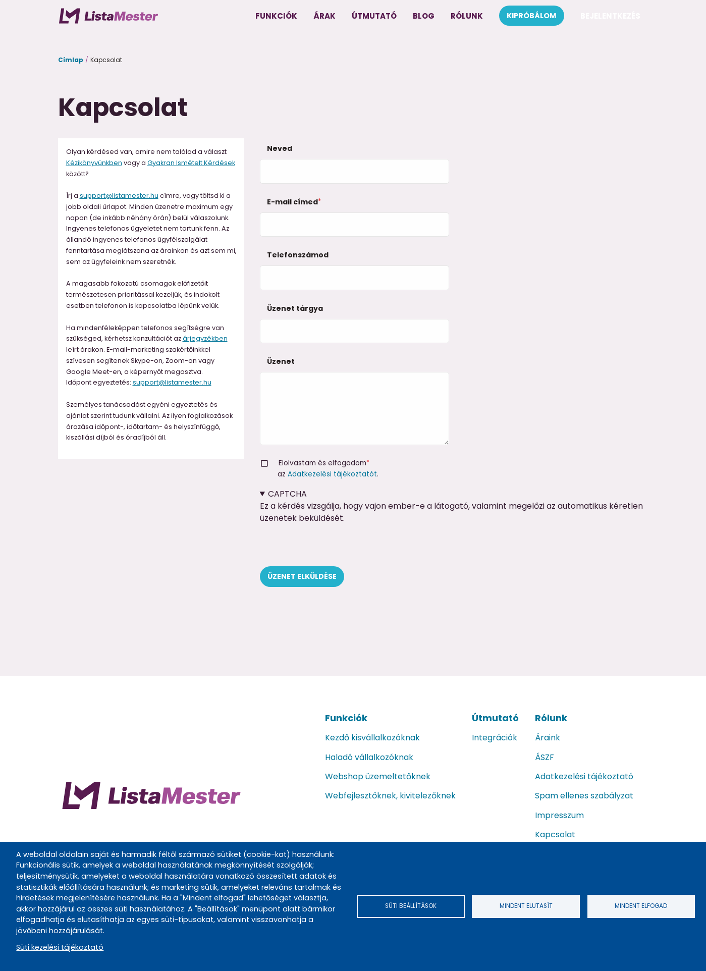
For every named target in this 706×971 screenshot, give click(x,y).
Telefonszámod (298, 255)
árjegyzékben (205, 338)
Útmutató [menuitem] (374, 16)
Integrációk (494, 737)
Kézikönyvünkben (94, 162)
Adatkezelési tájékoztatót (332, 474)
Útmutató (495, 718)
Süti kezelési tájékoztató (59, 947)
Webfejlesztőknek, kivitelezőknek (390, 795)
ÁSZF (544, 757)
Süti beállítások (411, 906)
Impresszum (559, 815)
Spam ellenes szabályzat (584, 795)
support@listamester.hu (119, 195)
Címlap (70, 60)
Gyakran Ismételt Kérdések (191, 162)
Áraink (547, 737)
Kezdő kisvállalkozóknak (372, 737)
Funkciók (346, 718)
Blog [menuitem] (424, 16)
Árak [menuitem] (324, 16)
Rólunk (551, 718)
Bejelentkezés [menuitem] (610, 16)
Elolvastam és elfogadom (322, 463)
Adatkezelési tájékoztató (584, 776)
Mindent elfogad (641, 906)
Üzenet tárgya (295, 308)
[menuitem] (108, 16)
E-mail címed (292, 202)
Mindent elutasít (526, 906)
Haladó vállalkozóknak (369, 757)
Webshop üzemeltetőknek (377, 776)
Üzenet (281, 361)
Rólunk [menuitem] (467, 16)
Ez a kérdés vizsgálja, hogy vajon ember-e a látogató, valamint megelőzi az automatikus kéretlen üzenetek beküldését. (454, 527)
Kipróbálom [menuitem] (531, 16)
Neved (279, 148)
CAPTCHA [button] (287, 494)
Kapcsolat (555, 834)
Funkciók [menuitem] (276, 16)
